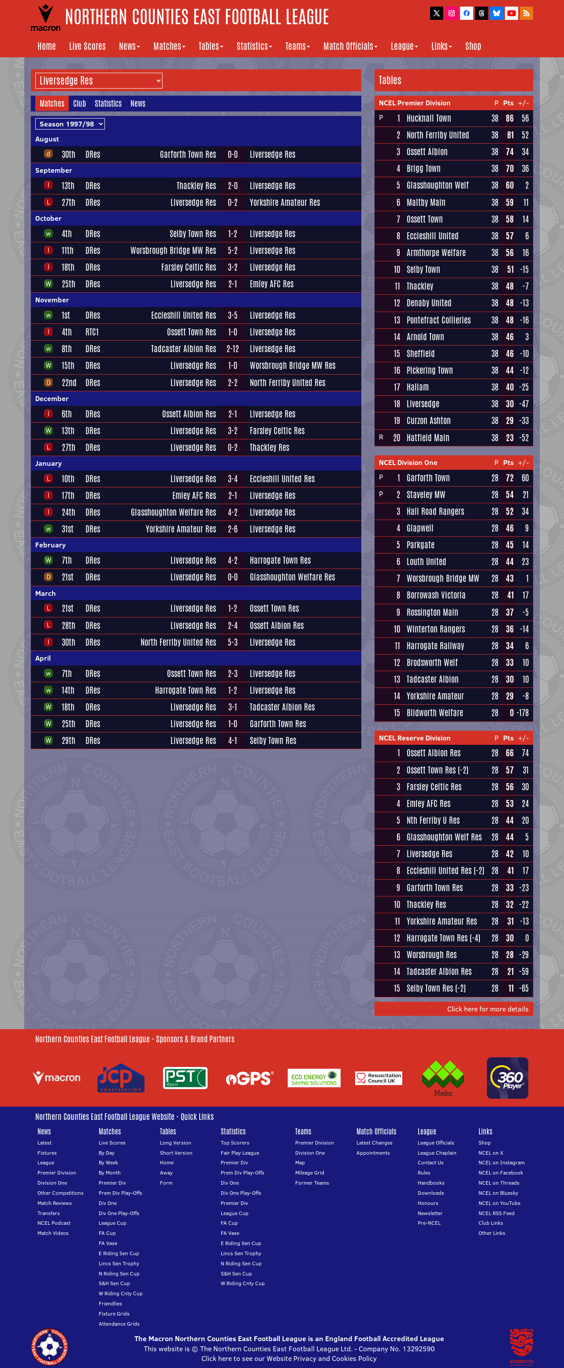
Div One (108, 1203)
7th (67, 560)
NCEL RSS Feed (497, 1213)
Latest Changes (374, 1142)
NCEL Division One (408, 462)
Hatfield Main (428, 437)
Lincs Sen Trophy (119, 1263)
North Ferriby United (438, 135)
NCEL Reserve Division (415, 738)
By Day (107, 1152)
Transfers (48, 1213)
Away (166, 1172)
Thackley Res (196, 185)
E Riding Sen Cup (119, 1253)
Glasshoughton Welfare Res (173, 512)
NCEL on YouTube (499, 1203)
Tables (211, 46)
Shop (473, 46)
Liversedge (423, 404)
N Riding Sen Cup (119, 1273)
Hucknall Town (429, 118)
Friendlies (110, 1303)
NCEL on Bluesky (498, 1193)
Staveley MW (426, 494)
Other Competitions (60, 1193)
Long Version (175, 1142)
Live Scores (87, 46)
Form (166, 1182)
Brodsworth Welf (432, 662)
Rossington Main (432, 612)
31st (68, 529)
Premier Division (56, 1172)
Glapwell (420, 528)
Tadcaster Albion (433, 679)
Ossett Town (425, 219)
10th (68, 478)
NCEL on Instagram (502, 1162)
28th (68, 625)
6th (67, 414)
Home (46, 46)
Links (441, 46)
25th (68, 284)
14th (68, 690)
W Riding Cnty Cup (121, 1293)
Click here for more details (488, 1009)
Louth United (426, 561)
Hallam (418, 387)
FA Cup (107, 1233)
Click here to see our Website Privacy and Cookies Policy (289, 1358)
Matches (169, 46)
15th (68, 365)
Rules (424, 1172)
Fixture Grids (114, 1313)
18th (68, 267)
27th (68, 202)
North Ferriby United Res (287, 382)
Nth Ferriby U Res (433, 820)
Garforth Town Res (188, 154)
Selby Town (423, 269)
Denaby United (429, 303)
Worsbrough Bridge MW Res (173, 250)
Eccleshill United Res (183, 315)
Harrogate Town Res (280, 560)
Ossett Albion (427, 151)
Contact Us (431, 1162)
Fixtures (47, 1152)
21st (68, 577)
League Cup (112, 1223)
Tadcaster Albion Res (183, 348)
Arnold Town (425, 337)
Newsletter (430, 1213)
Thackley (420, 286)
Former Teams (312, 1182)
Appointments (373, 1152)
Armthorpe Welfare (436, 252)
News (129, 46)
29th (68, 740)
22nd (69, 382)
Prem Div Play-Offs (120, 1193)
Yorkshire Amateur (435, 696)
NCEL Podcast (53, 1223)
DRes (92, 154)
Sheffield (421, 353)
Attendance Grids (119, 1323)
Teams (298, 46)
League (404, 46)
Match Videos (53, 1233)
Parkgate (420, 545)
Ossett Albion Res (189, 414)
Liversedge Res (272, 154)
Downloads (431, 1193)
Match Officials (350, 46)
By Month (110, 1172)
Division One (52, 1182)
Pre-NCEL (429, 1223)
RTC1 (92, 332)
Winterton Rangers (436, 629)
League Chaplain (437, 1152)
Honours (428, 1203)
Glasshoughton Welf (438, 185)
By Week (108, 1162)
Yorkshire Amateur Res (285, 202)
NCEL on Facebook (501, 1172)
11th (68, 250)
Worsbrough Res (431, 954)
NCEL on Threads (499, 1182)
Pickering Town (430, 370)
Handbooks (431, 1182)
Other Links (492, 1233)
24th (68, 512)
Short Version (176, 1152)
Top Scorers (235, 1142)
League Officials (436, 1142)
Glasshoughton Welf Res (444, 837)
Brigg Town (424, 168)
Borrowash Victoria (436, 595)
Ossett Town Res (191, 332)
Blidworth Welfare (435, 712)
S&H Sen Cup (114, 1283)
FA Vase (108, 1243)
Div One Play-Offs (119, 1213)
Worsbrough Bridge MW (443, 578)
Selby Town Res (193, 233)
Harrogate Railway (435, 645)
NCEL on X (491, 1152)
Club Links (491, 1223)
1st (66, 315)
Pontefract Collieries (439, 320)
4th (67, 233)
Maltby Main (426, 202)
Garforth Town (428, 478)
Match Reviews (54, 1203)
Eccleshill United (433, 236)
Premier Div (112, 1182)
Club (79, 103)
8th (67, 348)
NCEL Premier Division (415, 103)
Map (300, 1162)
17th (68, 495)
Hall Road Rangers (435, 511)
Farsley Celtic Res (188, 267)
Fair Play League (240, 1152)
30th (68, 154)
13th (68, 185)
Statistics (254, 46)
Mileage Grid (309, 1172)
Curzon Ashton (429, 420)
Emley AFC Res (271, 284)
